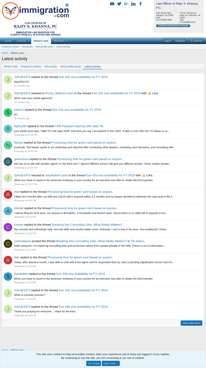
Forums (21, 40)
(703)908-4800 (165, 20)
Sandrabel (21, 274)
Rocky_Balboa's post (59, 93)
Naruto (18, 142)
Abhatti (18, 208)
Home (8, 40)
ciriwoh (18, 224)
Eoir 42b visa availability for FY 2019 (83, 77)
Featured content (10, 46)
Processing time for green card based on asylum (84, 142)
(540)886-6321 (189, 22)
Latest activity (63, 46)
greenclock (21, 159)
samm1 (19, 109)
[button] (28, 40)
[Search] (196, 40)
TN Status (137, 241)
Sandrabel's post (56, 175)
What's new (41, 40)
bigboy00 (20, 126)
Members (59, 40)
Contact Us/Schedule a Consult (173, 25)
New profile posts (44, 46)
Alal (16, 191)
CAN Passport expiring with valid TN (79, 126)
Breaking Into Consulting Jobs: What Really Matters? (87, 224)
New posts (27, 46)
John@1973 (22, 77)
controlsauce (22, 241)
